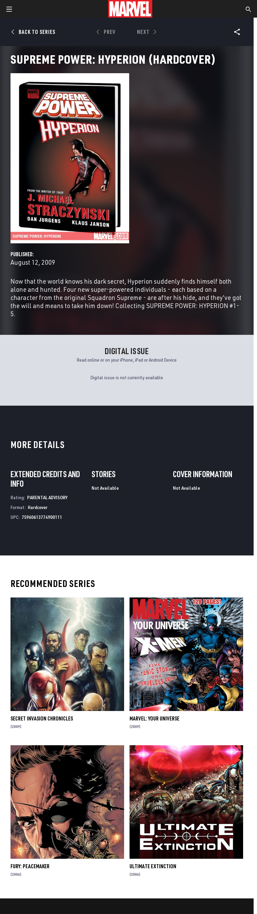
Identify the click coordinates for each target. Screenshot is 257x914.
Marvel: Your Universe (154, 718)
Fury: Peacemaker (30, 866)
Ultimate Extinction (153, 866)
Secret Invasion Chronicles (42, 718)
